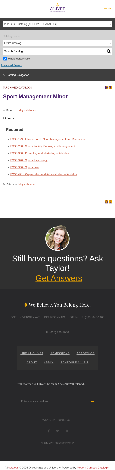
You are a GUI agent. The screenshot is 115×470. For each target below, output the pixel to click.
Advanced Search (11, 65)
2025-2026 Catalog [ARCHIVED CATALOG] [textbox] (30, 24)
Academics (86, 353)
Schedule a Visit (74, 362)
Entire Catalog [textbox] (12, 43)
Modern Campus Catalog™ (93, 467)
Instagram (66, 431)
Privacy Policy (48, 420)
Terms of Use (64, 420)
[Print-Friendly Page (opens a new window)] (106, 87)
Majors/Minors (27, 110)
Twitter (57, 431)
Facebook (49, 431)
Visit (110, 8)
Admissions (59, 353)
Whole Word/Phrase (19, 58)
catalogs (13, 467)
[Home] (57, 7)
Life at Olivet (32, 353)
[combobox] (57, 24)
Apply (48, 362)
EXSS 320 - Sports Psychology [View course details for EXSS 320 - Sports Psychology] (28, 160)
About (32, 362)
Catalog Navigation (17, 75)
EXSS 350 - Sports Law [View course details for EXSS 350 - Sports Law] (24, 167)
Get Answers (58, 278)
